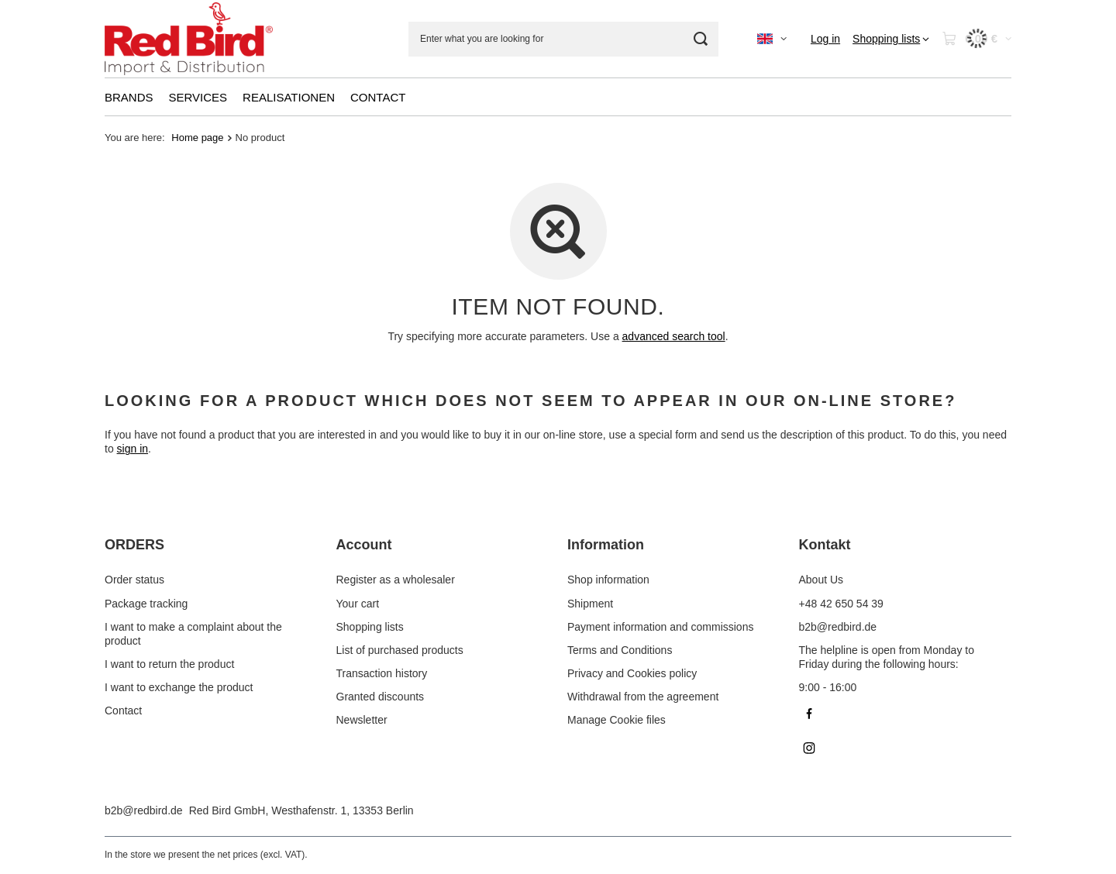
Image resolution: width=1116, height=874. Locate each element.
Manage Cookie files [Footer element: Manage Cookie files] (616, 720)
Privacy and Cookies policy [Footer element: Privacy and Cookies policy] (632, 673)
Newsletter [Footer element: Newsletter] (362, 720)
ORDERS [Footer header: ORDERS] (134, 544)
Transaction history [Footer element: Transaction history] (382, 673)
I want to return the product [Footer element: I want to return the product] (169, 664)
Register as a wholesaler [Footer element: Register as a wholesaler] (395, 579)
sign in (132, 449)
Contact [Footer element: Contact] (123, 710)
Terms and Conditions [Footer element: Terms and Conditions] (619, 650)
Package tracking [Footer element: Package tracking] (146, 603)
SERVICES (198, 97)
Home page (197, 137)
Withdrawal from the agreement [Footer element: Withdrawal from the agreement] (642, 696)
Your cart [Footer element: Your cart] (358, 603)
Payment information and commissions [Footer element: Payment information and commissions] (660, 627)
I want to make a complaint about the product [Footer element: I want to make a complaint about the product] (193, 634)
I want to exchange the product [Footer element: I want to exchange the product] (179, 687)
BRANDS (129, 97)
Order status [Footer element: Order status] (134, 579)
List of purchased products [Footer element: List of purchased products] (399, 650)
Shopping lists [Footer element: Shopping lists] (370, 627)
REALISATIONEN (289, 97)
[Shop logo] (189, 39)
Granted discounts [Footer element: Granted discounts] (380, 696)
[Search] (701, 39)
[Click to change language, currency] (772, 38)
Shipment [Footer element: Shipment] (590, 603)
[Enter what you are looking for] (563, 39)
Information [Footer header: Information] (605, 544)
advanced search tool (673, 336)
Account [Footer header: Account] (364, 544)
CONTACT (377, 97)
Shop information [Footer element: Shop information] (608, 579)
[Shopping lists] (890, 38)
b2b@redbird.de (144, 810)
